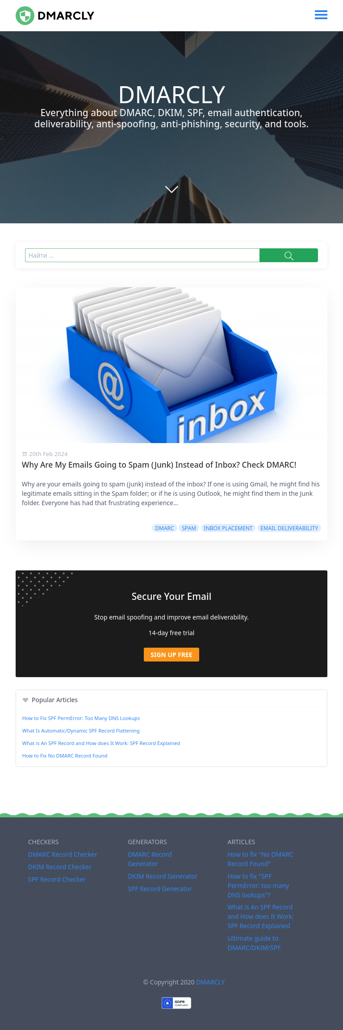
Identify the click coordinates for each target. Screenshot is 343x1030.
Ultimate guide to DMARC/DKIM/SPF (253, 943)
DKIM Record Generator (162, 876)
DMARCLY (210, 982)
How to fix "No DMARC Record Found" (260, 859)
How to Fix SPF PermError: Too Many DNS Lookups (81, 718)
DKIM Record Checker (60, 867)
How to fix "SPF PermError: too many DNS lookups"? (258, 885)
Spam (189, 528)
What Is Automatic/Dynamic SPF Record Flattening (81, 730)
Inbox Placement (228, 528)
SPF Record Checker (57, 879)
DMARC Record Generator (150, 859)
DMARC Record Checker (62, 854)
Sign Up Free (171, 654)
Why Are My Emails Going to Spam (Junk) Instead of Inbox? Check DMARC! (159, 464)
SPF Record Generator (160, 888)
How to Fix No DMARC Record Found (65, 755)
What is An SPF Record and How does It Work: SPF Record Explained (101, 743)
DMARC (164, 528)
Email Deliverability (289, 528)
